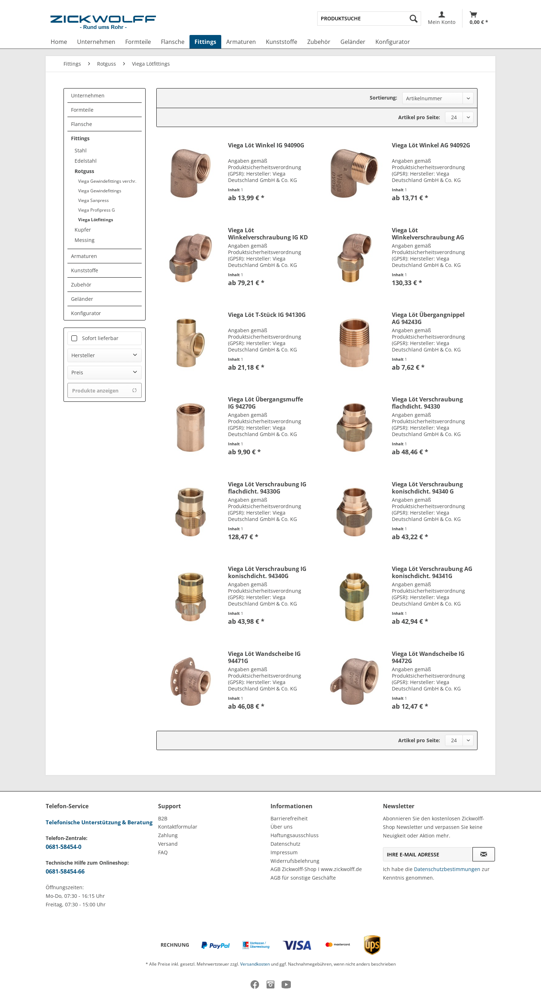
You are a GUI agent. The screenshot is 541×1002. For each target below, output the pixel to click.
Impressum (284, 852)
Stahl (81, 150)
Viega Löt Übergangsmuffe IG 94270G (265, 403)
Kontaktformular (177, 826)
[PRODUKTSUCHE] (369, 18)
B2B (162, 818)
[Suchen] (413, 18)
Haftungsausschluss (294, 835)
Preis (77, 372)
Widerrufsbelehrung (294, 860)
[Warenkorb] (478, 18)
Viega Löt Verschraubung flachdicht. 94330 (427, 403)
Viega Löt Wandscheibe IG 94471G (264, 657)
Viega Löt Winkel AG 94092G (431, 145)
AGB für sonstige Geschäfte (303, 877)
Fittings (80, 138)
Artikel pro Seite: (419, 117)
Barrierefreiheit (289, 818)
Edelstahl (86, 160)
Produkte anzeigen (104, 390)
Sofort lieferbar (100, 338)
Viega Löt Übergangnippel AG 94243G (428, 318)
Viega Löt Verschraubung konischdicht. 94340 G (427, 488)
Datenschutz (285, 843)
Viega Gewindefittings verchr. (107, 181)
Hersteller (83, 355)
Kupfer (83, 229)
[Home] (59, 42)
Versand (168, 843)
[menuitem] (369, 18)
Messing (85, 240)
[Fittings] (205, 42)
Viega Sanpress (93, 200)
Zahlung (168, 835)
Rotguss (84, 171)
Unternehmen (88, 95)
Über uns (281, 826)
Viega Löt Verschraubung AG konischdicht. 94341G (432, 572)
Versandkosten (255, 964)
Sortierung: (383, 97)
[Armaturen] (241, 42)
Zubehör (81, 284)
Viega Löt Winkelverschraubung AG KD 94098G (428, 234)
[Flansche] (172, 42)
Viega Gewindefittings (99, 191)
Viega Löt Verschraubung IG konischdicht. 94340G (267, 572)
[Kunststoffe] (281, 42)
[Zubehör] (318, 42)
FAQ (163, 852)
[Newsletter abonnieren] (483, 854)
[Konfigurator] (392, 42)
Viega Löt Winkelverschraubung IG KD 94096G (268, 234)
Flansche (81, 124)
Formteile (82, 109)
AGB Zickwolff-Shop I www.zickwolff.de (316, 869)
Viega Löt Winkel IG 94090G (266, 145)
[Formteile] (138, 42)
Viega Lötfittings (95, 220)
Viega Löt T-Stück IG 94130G (267, 315)
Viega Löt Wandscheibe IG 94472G (428, 657)
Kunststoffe (84, 270)
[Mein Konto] (441, 18)
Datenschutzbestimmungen (447, 869)
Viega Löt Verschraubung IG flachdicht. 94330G (267, 488)
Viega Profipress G (96, 210)
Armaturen (84, 256)
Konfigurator (86, 313)
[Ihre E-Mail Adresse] (428, 854)
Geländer (82, 298)
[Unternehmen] (96, 42)
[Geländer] (352, 42)
